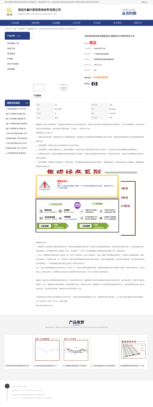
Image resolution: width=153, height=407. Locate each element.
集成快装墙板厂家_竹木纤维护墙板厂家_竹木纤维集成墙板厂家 (17, 148)
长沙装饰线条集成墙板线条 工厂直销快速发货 (51, 366)
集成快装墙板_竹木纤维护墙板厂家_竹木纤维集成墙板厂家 (17, 138)
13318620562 (100, 77)
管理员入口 (41, 398)
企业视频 (56, 23)
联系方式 (138, 23)
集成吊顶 (11, 48)
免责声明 (33, 398)
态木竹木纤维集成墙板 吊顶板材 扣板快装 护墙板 (17, 133)
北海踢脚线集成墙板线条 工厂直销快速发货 (136, 366)
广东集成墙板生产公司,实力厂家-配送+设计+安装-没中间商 (17, 109)
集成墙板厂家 (32, 29)
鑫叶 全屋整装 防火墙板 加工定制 (17, 128)
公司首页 (15, 23)
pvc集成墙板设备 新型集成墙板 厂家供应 (17, 153)
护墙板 (10, 59)
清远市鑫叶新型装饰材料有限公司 (23, 395)
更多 (27, 103)
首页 (14, 29)
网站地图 (48, 398)
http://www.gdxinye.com (44, 305)
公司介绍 (76, 23)
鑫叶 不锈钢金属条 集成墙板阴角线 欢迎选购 (17, 124)
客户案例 (117, 23)
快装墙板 (11, 69)
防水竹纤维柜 (13, 64)
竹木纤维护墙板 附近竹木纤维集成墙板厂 (17, 143)
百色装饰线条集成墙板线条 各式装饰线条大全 (22, 366)
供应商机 (35, 23)
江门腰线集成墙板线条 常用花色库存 (76, 366)
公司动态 (97, 23)
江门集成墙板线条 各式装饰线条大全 (105, 366)
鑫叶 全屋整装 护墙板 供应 (16, 114)
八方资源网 (25, 398)
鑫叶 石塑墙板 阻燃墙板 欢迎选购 (17, 119)
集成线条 (11, 54)
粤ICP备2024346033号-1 (35, 390)
